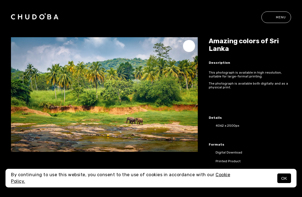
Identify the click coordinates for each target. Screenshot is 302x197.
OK (284, 178)
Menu (276, 17)
